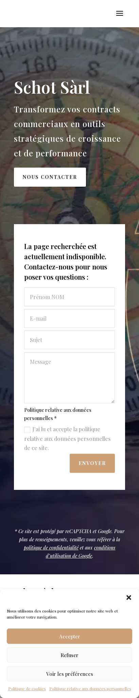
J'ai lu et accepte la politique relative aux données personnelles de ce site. (68, 438)
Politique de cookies (27, 688)
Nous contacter (50, 177)
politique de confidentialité (51, 547)
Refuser (69, 655)
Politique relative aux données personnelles (90, 688)
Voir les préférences (69, 673)
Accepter (69, 636)
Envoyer (93, 463)
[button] (128, 597)
